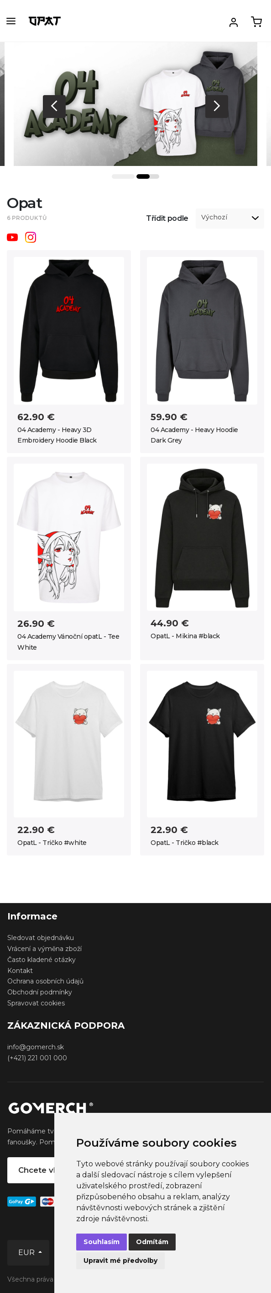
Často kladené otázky (41, 960)
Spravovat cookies (36, 1003)
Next (216, 106)
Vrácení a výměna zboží (44, 949)
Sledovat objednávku (40, 938)
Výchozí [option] (214, 217)
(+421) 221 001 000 (37, 1058)
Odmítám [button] (152, 1242)
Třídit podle (167, 218)
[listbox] (230, 218)
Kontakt (20, 971)
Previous (54, 106)
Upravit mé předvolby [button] (120, 1260)
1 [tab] (123, 176)
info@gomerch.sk (35, 1047)
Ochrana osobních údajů (45, 981)
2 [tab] (147, 176)
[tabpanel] (135, 104)
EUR (27, 1252)
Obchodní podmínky (39, 992)
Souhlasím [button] (101, 1242)
